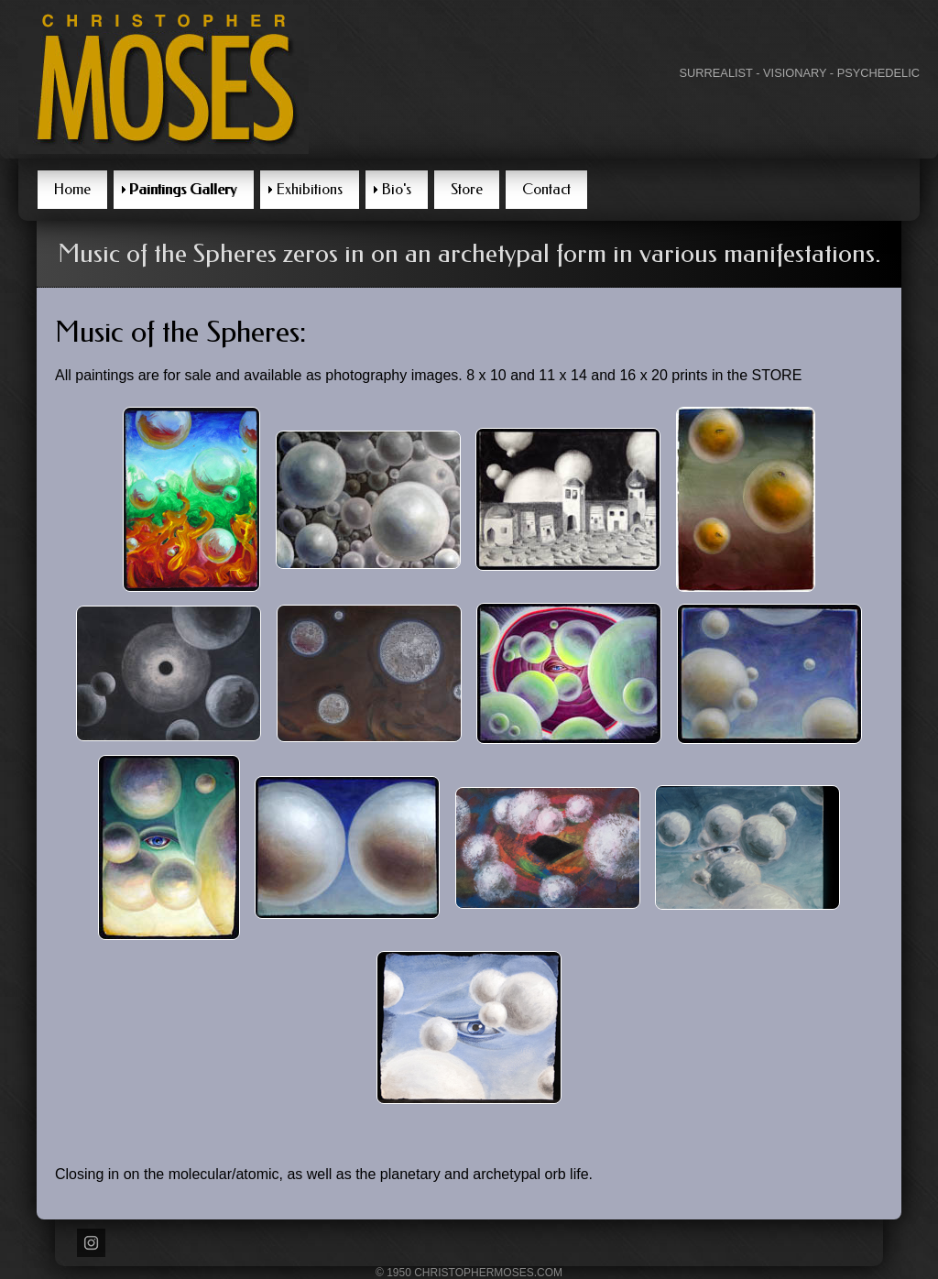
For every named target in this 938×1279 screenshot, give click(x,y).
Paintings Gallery (183, 189)
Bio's (396, 189)
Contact (546, 189)
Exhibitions (310, 189)
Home (72, 189)
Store (467, 189)
